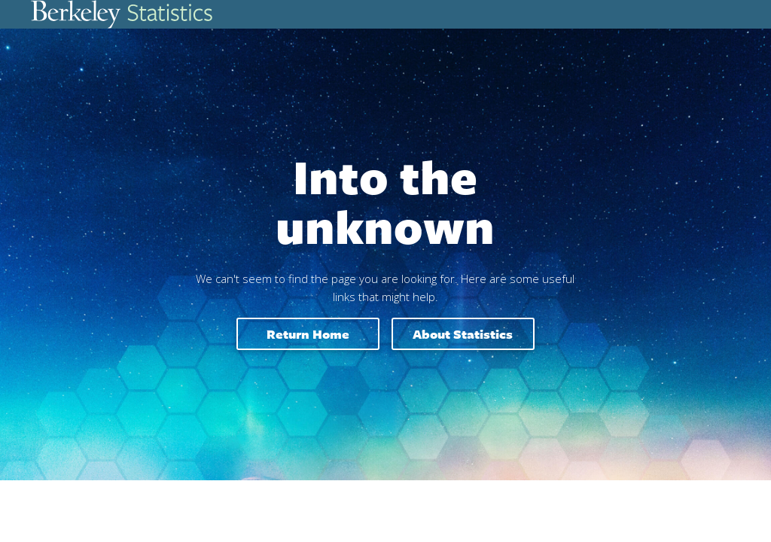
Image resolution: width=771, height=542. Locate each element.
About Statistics (463, 333)
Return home (308, 333)
